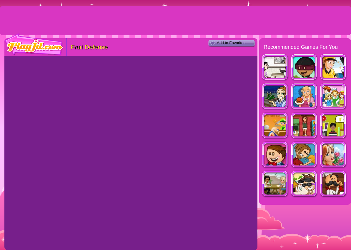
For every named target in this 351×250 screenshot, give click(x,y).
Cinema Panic (333, 67)
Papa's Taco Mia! (304, 155)
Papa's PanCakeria (333, 184)
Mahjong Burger (304, 126)
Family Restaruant (333, 96)
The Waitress (275, 67)
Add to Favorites (231, 43)
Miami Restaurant (275, 184)
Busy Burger (275, 126)
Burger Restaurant (304, 96)
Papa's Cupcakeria (275, 155)
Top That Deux (333, 126)
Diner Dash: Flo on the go (275, 96)
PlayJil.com (34, 44)
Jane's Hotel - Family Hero (333, 155)
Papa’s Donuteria (304, 67)
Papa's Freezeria (304, 184)
